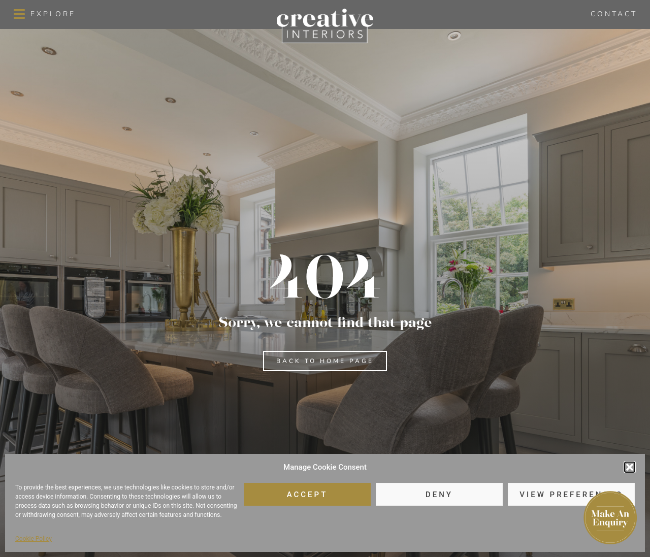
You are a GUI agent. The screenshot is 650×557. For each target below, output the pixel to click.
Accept (307, 494)
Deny (439, 494)
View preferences (571, 494)
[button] (630, 467)
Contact (614, 14)
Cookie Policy (33, 538)
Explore (53, 14)
